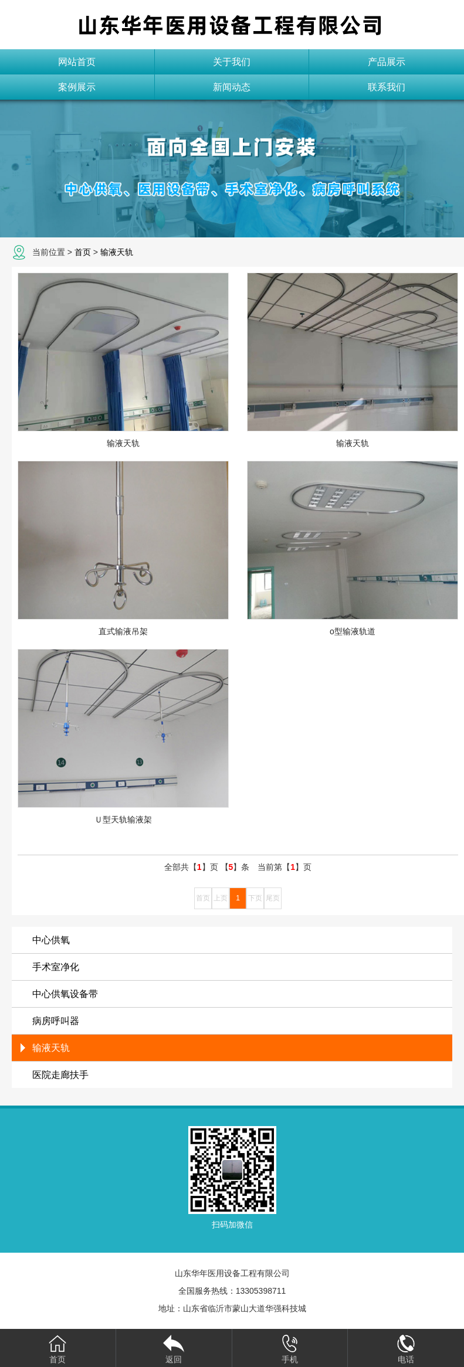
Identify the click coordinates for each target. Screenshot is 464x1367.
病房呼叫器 (55, 1021)
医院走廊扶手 (60, 1075)
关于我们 (231, 62)
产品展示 (386, 62)
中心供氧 (51, 940)
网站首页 (77, 62)
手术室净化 (55, 967)
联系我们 (386, 87)
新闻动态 (231, 87)
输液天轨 (116, 252)
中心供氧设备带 (65, 994)
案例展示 (77, 87)
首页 (82, 252)
